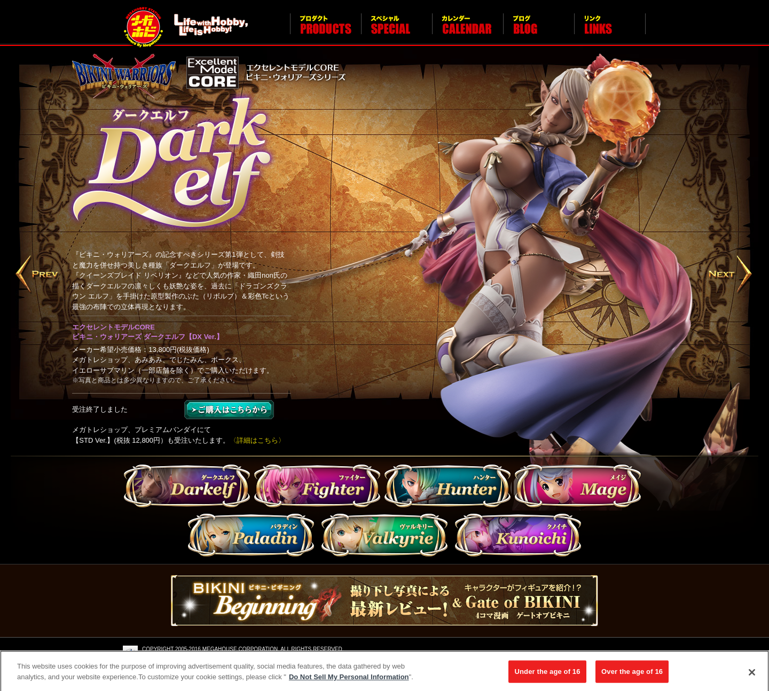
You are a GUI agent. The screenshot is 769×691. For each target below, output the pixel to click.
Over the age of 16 (632, 674)
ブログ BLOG (538, 29)
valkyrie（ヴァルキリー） (384, 535)
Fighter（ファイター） (317, 487)
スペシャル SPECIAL (396, 29)
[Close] (752, 675)
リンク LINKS (610, 29)
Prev (37, 275)
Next (731, 275)
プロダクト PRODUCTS (325, 29)
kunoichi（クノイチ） (518, 535)
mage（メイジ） (578, 487)
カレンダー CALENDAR (467, 29)
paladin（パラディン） (251, 535)
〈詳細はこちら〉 (257, 440)
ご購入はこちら (229, 409)
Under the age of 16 (547, 674)
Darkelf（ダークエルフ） (187, 487)
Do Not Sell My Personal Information (349, 680)
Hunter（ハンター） (447, 487)
